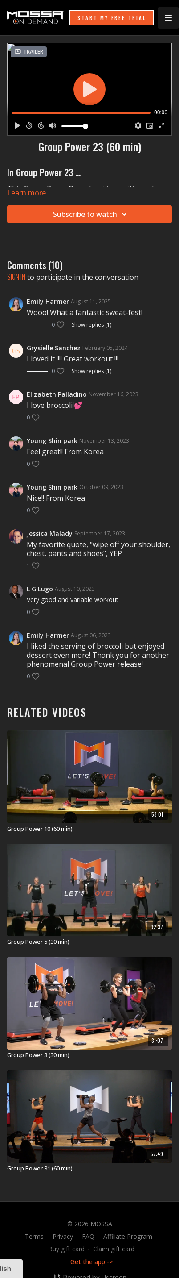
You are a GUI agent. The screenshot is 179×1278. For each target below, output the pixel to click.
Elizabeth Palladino (57, 394)
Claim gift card (113, 1249)
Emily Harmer (48, 301)
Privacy (63, 1236)
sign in (16, 276)
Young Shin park (52, 440)
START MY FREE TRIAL (111, 17)
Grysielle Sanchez (54, 348)
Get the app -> (91, 1261)
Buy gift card (66, 1249)
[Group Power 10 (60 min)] (89, 829)
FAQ (88, 1236)
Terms (34, 1236)
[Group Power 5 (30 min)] (89, 942)
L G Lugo (40, 589)
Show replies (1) (91, 324)
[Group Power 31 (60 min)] (89, 1168)
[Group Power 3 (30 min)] (89, 1055)
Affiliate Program (127, 1236)
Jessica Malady (50, 533)
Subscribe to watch (91, 214)
